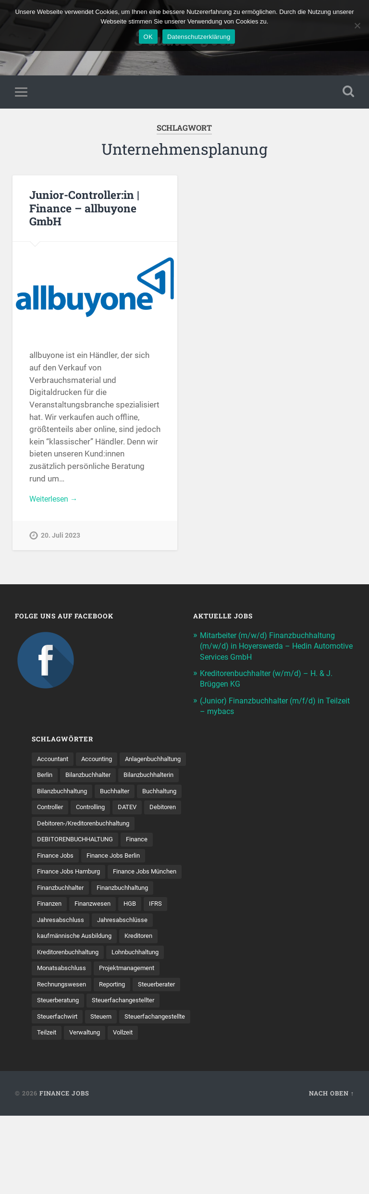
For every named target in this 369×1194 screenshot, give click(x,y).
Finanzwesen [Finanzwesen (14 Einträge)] (56, 960)
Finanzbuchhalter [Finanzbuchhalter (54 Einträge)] (145, 927)
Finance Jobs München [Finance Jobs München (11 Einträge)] (71, 927)
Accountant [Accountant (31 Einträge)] (54, 760)
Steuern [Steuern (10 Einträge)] (48, 1093)
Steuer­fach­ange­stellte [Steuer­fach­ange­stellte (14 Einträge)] (105, 1093)
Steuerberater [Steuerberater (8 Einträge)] (57, 1060)
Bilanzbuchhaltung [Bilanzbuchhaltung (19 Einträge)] (65, 810)
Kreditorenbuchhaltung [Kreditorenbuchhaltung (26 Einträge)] (71, 1010)
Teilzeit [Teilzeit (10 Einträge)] (161, 1093)
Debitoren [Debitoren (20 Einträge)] (84, 844)
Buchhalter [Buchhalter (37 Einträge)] (122, 810)
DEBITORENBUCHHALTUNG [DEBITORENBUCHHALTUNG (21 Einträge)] (79, 877)
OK (148, 36)
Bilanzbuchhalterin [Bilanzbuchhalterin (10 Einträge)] (128, 794)
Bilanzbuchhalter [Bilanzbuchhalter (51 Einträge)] (62, 794)
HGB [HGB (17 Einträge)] (96, 960)
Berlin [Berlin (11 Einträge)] (120, 777)
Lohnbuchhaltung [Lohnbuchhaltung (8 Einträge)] (145, 1010)
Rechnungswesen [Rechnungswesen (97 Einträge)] (63, 1043)
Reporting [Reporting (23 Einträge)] (117, 1043)
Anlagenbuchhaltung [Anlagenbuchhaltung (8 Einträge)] (68, 777)
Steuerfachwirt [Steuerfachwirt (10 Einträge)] (140, 1077)
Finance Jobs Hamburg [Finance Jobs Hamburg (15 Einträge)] (72, 910)
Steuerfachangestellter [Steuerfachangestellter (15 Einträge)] (71, 1077)
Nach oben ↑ (331, 1171)
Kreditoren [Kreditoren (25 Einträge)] (146, 993)
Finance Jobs (64, 1171)
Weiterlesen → (55, 501)
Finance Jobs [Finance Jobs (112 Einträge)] (57, 894)
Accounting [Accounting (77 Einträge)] (102, 760)
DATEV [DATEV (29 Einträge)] (47, 844)
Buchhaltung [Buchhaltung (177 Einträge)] (56, 827)
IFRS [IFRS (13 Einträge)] (123, 960)
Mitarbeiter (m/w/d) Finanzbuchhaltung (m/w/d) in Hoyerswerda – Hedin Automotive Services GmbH (271, 647)
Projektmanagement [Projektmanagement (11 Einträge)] (133, 1027)
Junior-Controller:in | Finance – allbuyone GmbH (83, 209)
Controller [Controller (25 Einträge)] (103, 827)
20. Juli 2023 (60, 539)
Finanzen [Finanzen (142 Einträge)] (121, 944)
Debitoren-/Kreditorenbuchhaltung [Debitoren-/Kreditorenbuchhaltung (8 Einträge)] (88, 860)
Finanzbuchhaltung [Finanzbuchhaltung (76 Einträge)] (66, 944)
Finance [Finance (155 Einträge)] (145, 877)
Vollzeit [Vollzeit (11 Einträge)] (95, 1110)
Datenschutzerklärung (198, 36)
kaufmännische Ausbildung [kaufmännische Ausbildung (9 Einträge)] (77, 993)
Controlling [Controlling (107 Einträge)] (147, 827)
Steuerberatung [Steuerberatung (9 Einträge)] (114, 1060)
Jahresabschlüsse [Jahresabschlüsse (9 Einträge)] (128, 977)
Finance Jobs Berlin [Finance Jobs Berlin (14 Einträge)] (119, 894)
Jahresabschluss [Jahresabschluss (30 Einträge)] (62, 977)
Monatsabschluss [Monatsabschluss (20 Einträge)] (63, 1027)
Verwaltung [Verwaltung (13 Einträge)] (54, 1110)
